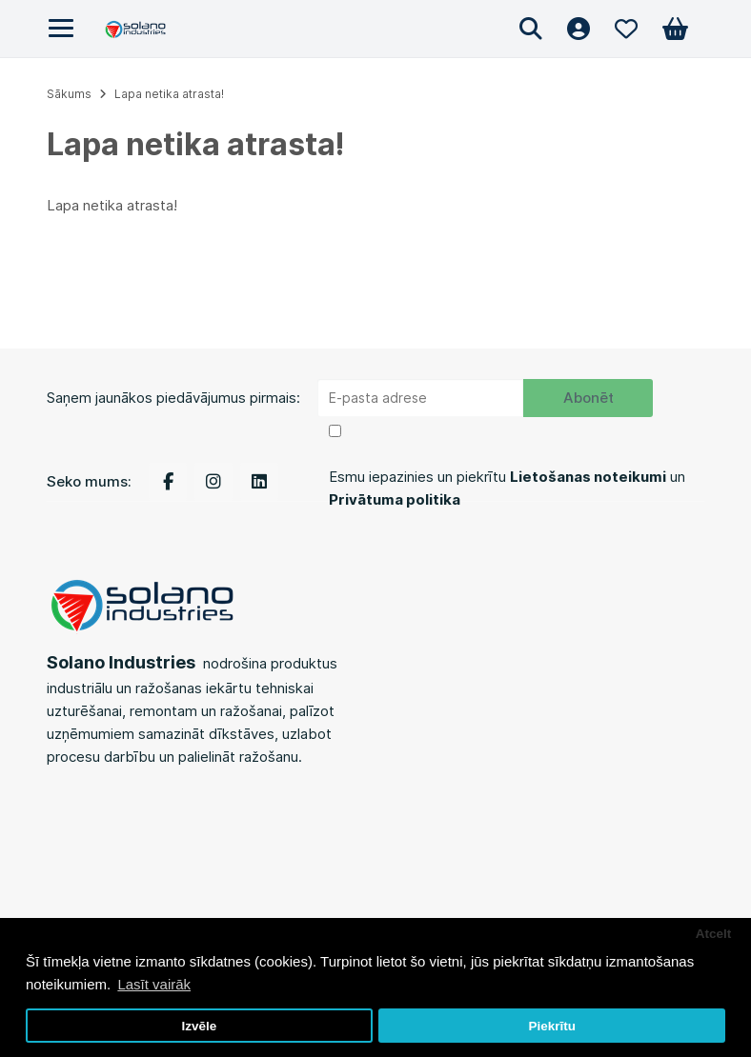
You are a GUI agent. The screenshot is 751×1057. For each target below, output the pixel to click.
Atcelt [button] (714, 934)
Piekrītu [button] (552, 1026)
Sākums (69, 94)
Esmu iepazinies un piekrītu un (507, 488)
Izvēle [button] (198, 1026)
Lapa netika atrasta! (169, 94)
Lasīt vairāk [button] (154, 984)
